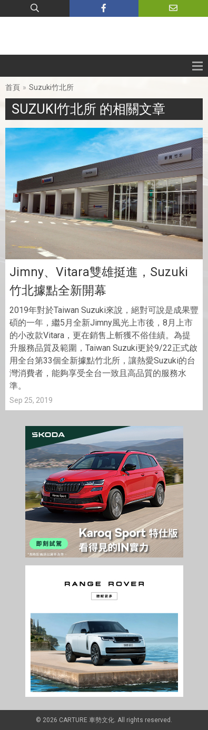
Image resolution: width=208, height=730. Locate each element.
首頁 (12, 87)
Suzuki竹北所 (51, 87)
